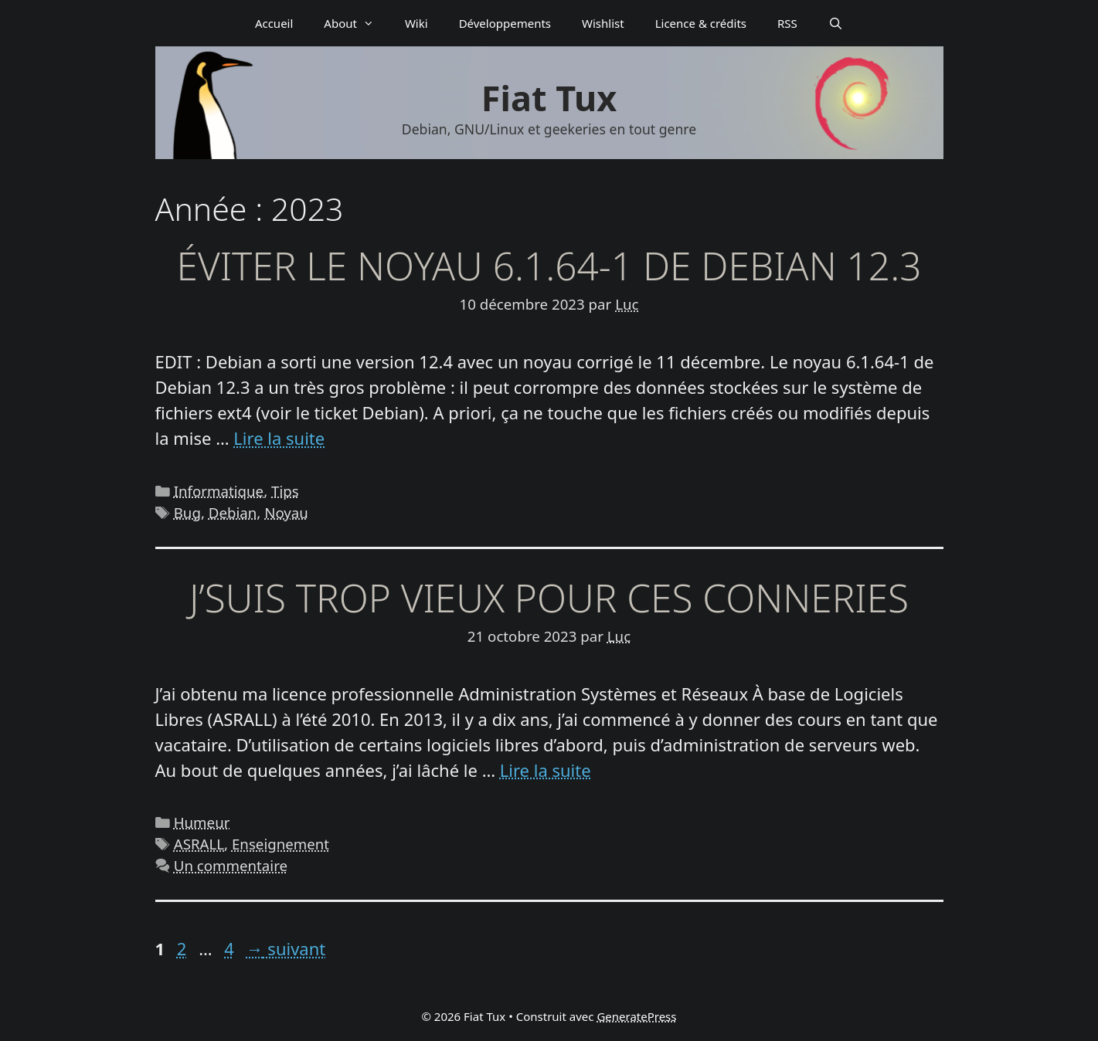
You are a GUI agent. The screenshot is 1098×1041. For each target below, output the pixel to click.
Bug (187, 512)
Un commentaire (230, 865)
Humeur (202, 822)
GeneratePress (636, 1016)
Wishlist (603, 23)
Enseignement (280, 843)
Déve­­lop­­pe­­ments (505, 23)
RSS (787, 23)
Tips (285, 490)
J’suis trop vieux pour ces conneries (549, 597)
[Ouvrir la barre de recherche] (835, 23)
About (356, 23)
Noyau (286, 512)
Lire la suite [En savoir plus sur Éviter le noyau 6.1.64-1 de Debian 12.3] (279, 437)
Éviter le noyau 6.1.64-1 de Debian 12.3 (549, 265)
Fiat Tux (549, 97)
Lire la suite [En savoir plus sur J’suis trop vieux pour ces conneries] (545, 770)
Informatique (218, 490)
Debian (233, 512)
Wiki (416, 23)
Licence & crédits (700, 23)
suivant (286, 948)
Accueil (274, 23)
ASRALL (199, 843)
